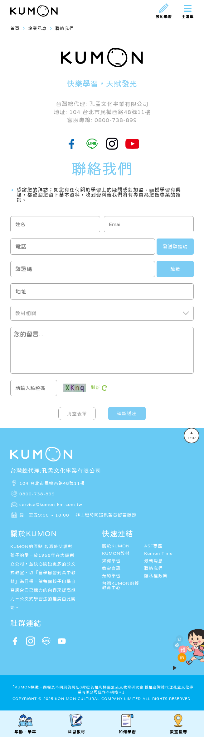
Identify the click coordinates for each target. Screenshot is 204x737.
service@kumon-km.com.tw (50, 504)
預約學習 (111, 576)
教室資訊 (111, 568)
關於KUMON (116, 546)
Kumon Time (158, 553)
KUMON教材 (116, 553)
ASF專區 (153, 546)
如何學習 (111, 561)
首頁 (15, 28)
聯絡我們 (153, 568)
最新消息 (153, 561)
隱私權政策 (156, 576)
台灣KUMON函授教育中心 (120, 585)
